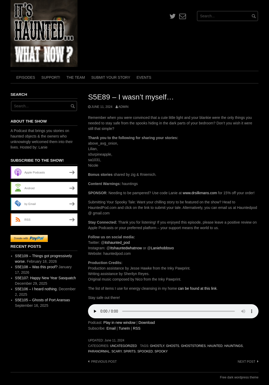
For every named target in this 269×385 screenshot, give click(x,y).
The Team (75, 77)
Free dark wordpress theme (239, 377)
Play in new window (120, 322)
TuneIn (124, 328)
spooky (161, 351)
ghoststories (193, 346)
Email (111, 328)
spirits (129, 351)
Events (144, 77)
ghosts (172, 346)
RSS (137, 328)
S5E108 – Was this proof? (36, 267)
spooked (145, 351)
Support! (51, 77)
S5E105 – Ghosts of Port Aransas (42, 300)
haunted (215, 346)
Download (146, 322)
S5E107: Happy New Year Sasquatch (45, 278)
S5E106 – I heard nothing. (36, 289)
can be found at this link (197, 288)
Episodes (25, 77)
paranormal (99, 351)
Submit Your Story (110, 77)
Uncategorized (123, 346)
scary (116, 351)
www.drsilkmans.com (200, 193)
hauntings (233, 346)
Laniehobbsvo (162, 248)
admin (123, 107)
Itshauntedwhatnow (126, 248)
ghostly (157, 346)
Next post (246, 361)
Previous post (104, 361)
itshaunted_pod (117, 242)
